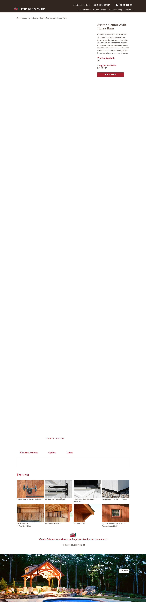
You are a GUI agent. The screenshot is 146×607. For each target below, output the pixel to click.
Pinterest (127, 5)
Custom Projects (99, 10)
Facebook (117, 5)
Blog (120, 10)
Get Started (110, 74)
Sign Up (124, 571)
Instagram (120, 5)
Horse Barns (33, 18)
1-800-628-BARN (101, 5)
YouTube (124, 5)
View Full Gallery (55, 438)
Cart (131, 5)
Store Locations (83, 5)
